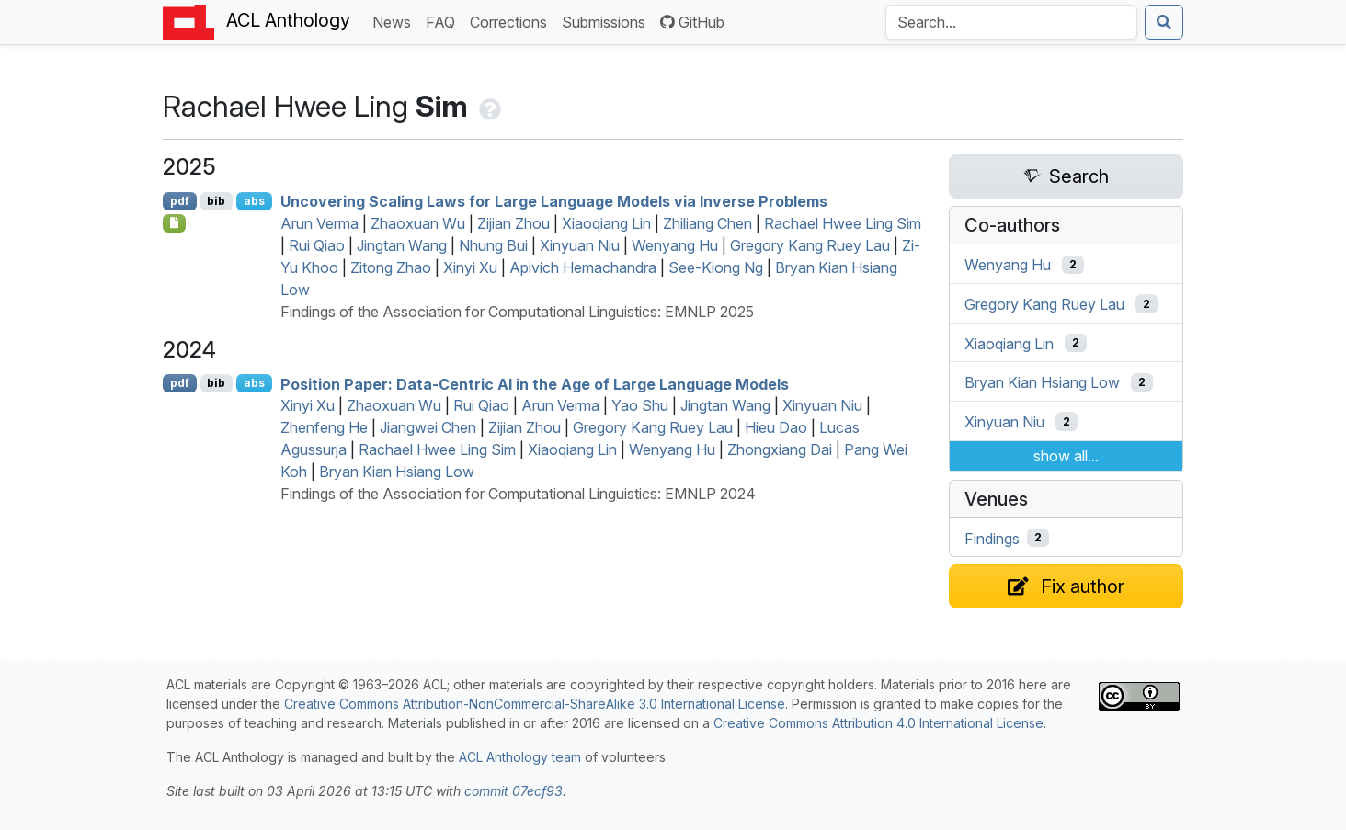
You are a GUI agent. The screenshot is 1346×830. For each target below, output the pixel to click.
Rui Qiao (317, 245)
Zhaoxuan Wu (418, 223)
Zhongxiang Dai (779, 449)
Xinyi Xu (470, 267)
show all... (1066, 456)
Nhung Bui (493, 245)
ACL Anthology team (520, 757)
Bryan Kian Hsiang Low (396, 471)
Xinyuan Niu (580, 245)
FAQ (444, 20)
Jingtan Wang (402, 245)
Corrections (512, 20)
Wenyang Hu (675, 245)
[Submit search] (1164, 22)
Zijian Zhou (513, 223)
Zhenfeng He (324, 427)
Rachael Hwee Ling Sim (842, 223)
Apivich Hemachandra (582, 267)
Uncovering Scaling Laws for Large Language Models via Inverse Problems (553, 201)
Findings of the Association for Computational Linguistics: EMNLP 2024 (518, 493)
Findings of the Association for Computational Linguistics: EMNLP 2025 (517, 311)
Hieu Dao (776, 427)
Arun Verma (319, 223)
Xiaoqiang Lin (606, 223)
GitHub (692, 22)
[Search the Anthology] (1011, 22)
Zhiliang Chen (707, 223)
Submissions (607, 20)
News (395, 20)
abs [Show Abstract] (254, 201)
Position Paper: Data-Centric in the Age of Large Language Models (534, 383)
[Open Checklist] (174, 223)
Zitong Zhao (390, 267)
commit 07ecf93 (513, 791)
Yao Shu (639, 405)
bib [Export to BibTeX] (216, 201)
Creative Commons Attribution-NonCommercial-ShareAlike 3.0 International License (534, 703)
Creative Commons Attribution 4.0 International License (878, 723)
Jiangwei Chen (428, 427)
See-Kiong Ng (715, 267)
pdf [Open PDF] (179, 201)
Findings (992, 538)
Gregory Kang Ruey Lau (810, 245)
